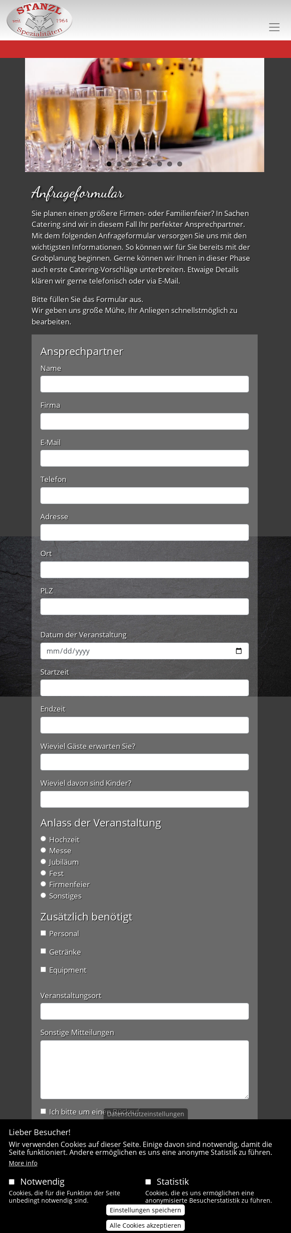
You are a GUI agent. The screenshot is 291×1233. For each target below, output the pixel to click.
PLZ (46, 591)
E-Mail (50, 442)
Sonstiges (65, 896)
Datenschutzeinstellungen (145, 1123)
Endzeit (52, 709)
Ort (46, 553)
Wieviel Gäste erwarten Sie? (87, 746)
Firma (50, 405)
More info (23, 1172)
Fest (56, 873)
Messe (60, 850)
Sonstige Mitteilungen (77, 1032)
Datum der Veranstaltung (83, 634)
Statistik (173, 1191)
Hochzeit (64, 839)
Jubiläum (64, 862)
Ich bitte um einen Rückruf (94, 1112)
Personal (64, 933)
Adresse (54, 516)
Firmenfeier (69, 884)
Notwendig (42, 1191)
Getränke (65, 952)
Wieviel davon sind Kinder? (85, 783)
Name (50, 368)
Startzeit (54, 672)
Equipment (67, 970)
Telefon (53, 479)
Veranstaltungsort (70, 995)
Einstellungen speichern (145, 1219)
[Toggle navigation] (274, 27)
